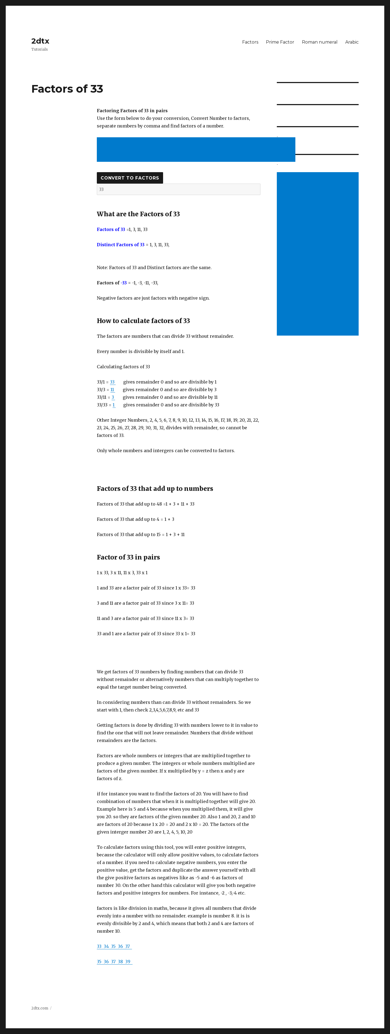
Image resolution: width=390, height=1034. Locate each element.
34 (107, 946)
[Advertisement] (197, 150)
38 (121, 961)
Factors (250, 42)
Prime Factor (280, 42)
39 (129, 961)
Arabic (352, 42)
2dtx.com (39, 1008)
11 (112, 389)
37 (128, 946)
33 (113, 382)
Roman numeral (320, 42)
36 (121, 946)
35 (114, 946)
